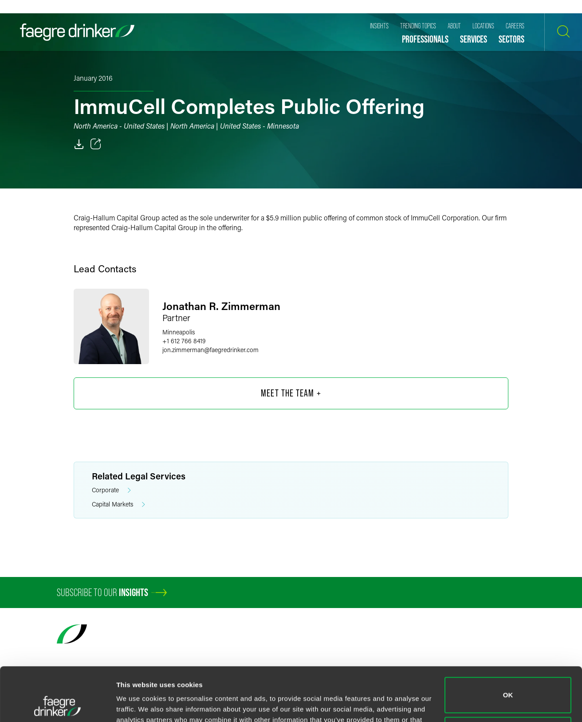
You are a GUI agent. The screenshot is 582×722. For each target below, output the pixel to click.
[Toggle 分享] (95, 144)
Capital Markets (118, 504)
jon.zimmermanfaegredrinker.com (210, 349)
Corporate (111, 490)
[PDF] (79, 144)
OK (508, 644)
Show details (136, 704)
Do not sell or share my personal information (508, 684)
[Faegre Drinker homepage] (77, 32)
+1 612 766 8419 (183, 341)
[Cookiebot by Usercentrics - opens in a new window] (57, 704)
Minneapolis (178, 332)
